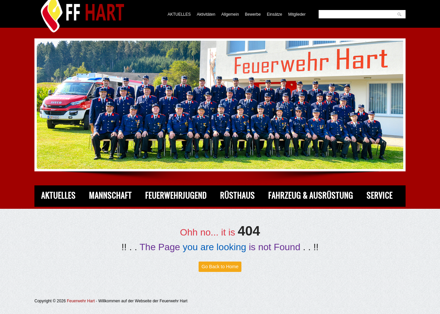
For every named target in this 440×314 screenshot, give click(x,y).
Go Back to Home (220, 266)
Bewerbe (253, 14)
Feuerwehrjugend (176, 195)
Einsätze (274, 14)
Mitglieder (297, 14)
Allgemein (230, 14)
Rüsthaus (237, 195)
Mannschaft (110, 195)
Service (379, 195)
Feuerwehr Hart (81, 301)
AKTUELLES (179, 14)
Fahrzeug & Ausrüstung (310, 195)
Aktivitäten (206, 14)
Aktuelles (58, 195)
